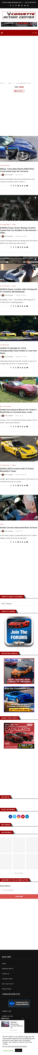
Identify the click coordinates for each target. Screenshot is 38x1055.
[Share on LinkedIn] (20, 186)
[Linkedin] (21, 5)
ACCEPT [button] (18, 1050)
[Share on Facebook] (13, 186)
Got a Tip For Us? (30, 2)
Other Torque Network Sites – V (12, 2)
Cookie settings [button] (8, 1050)
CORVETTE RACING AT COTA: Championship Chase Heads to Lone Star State (18, 350)
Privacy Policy (6, 989)
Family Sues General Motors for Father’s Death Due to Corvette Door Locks (18, 410)
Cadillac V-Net (6, 1011)
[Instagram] (16, 5)
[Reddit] (24, 5)
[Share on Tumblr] (22, 186)
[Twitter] (13, 5)
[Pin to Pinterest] (18, 186)
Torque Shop (6, 1026)
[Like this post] (11, 186)
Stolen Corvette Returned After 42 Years (18, 527)
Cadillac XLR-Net (7, 1016)
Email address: (5, 886)
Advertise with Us (7, 969)
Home (2, 83)
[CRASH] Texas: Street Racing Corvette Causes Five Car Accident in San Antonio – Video (19, 230)
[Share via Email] (27, 186)
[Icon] (19, 448)
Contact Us (5, 974)
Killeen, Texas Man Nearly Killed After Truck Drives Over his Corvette (17, 170)
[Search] (33, 33)
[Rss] (27, 5)
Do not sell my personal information (15, 1046)
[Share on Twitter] (15, 186)
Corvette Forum (7, 979)
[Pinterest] (19, 5)
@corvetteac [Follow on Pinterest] (19, 873)
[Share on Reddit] (24, 186)
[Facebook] (10, 5)
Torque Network (7, 1021)
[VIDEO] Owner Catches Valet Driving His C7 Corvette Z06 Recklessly (18, 290)
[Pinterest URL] (18, 845)
